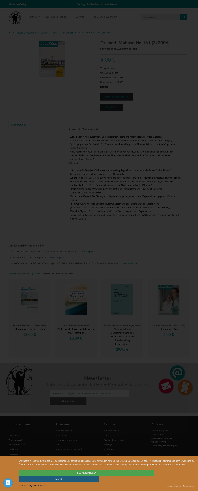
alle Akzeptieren (80, 479)
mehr (168, 479)
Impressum (171, 486)
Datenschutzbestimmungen (185, 486)
